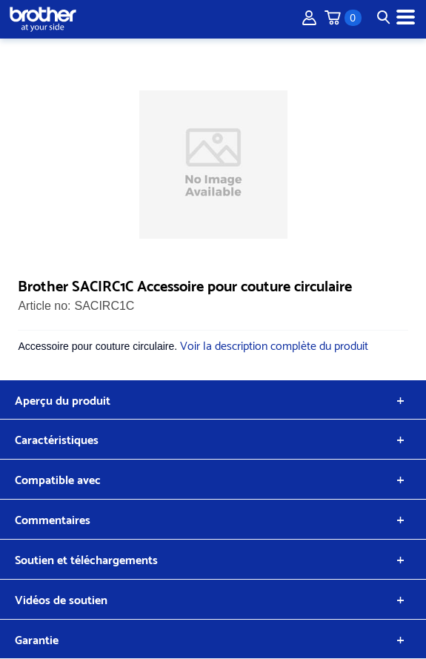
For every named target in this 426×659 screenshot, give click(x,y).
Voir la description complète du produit (274, 344)
